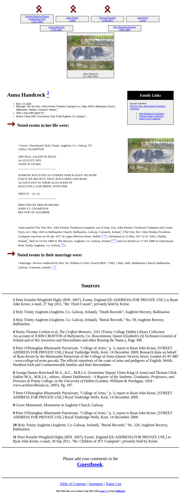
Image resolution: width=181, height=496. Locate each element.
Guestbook (90, 464)
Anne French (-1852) (72, 19)
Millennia (120, 491)
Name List (113, 484)
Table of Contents (73, 484)
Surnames (96, 484)
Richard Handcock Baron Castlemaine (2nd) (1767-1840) (37, 19)
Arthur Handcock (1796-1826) (56, 28)
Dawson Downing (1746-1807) (107, 19)
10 (15, 425)
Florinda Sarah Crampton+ (151, 116)
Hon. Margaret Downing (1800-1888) (124, 28)
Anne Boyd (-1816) (142, 19)
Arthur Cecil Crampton (150, 118)
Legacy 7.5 (104, 491)
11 (14, 437)
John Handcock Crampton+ (152, 113)
